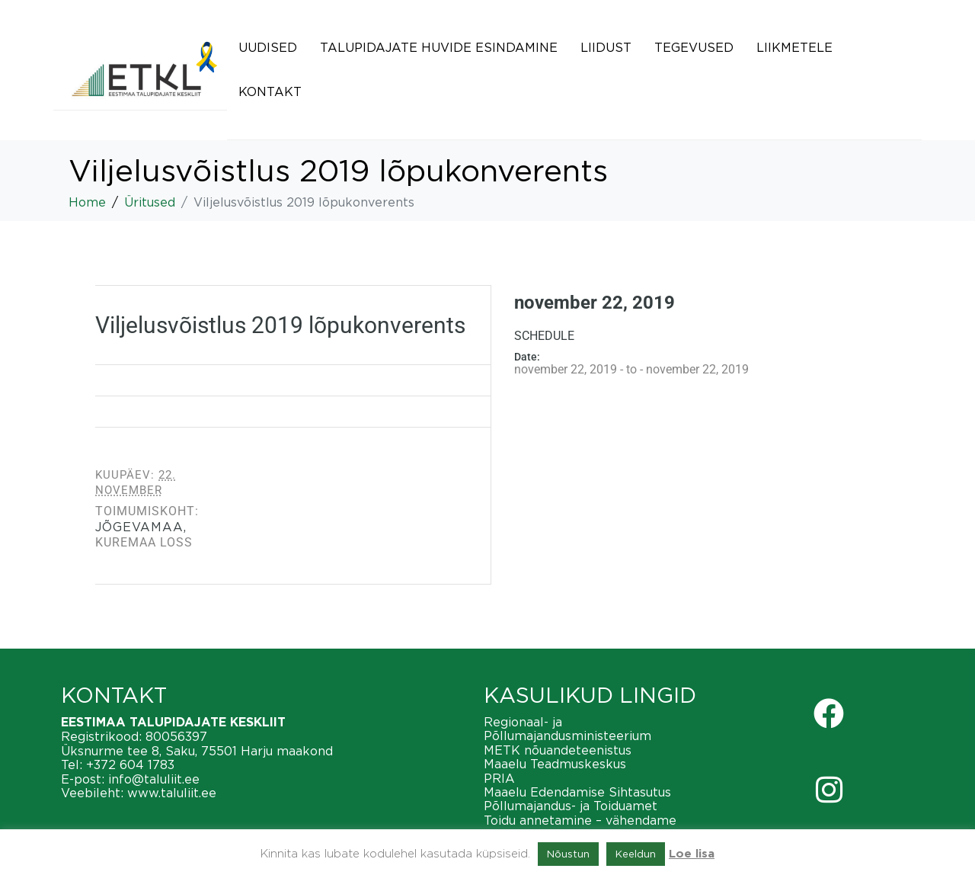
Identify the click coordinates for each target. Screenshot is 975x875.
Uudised (267, 47)
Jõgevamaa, (141, 527)
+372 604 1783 (130, 764)
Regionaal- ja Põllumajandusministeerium (567, 728)
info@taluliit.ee (154, 779)
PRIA (499, 778)
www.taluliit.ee (171, 793)
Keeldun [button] (635, 853)
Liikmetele (794, 47)
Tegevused (694, 47)
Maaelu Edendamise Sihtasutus (577, 792)
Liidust (605, 47)
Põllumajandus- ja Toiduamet (570, 805)
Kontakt (270, 91)
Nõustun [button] (568, 853)
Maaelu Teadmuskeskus (555, 764)
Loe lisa (691, 854)
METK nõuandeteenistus (557, 750)
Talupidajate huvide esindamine (439, 47)
